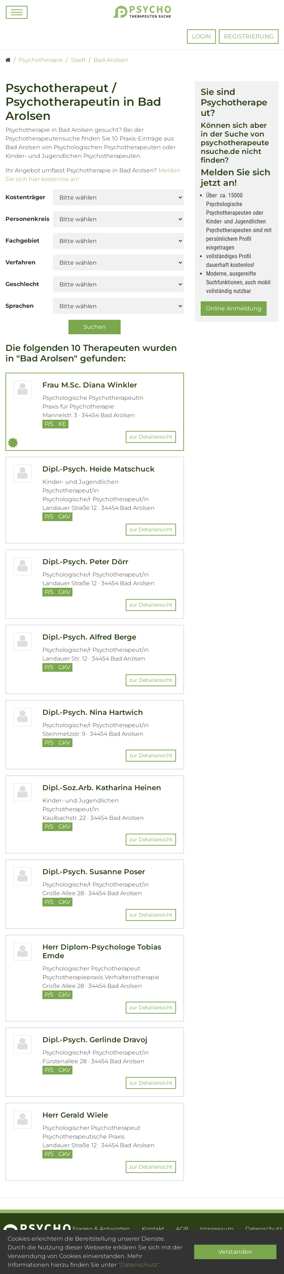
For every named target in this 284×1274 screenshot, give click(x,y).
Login (201, 36)
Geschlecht (22, 284)
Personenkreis (26, 218)
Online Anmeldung (234, 308)
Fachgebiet (22, 240)
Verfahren (20, 262)
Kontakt (153, 1228)
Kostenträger (25, 197)
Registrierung (248, 36)
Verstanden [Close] (235, 1251)
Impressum (217, 1228)
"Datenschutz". (139, 1264)
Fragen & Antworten (101, 1228)
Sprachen (19, 305)
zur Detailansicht (150, 436)
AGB (182, 1228)
